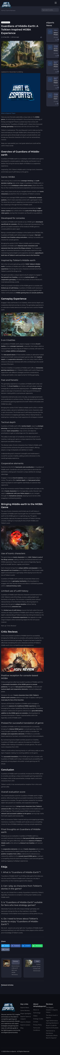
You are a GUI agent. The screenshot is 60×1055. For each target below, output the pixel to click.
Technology (36, 1013)
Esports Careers (25, 1025)
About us (36, 1010)
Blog (21, 1028)
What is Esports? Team (21, 92)
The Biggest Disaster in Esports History (52, 1010)
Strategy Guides (56, 46)
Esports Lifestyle (25, 1022)
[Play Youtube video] (22, 324)
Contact (35, 1022)
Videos (56, 30)
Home (3, 10)
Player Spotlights (25, 1013)
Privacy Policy (37, 1025)
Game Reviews (10, 10)
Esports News (56, 62)
